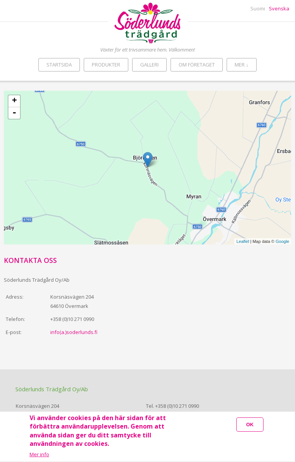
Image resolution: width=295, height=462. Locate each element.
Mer (242, 64)
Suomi (257, 8)
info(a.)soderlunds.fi (74, 332)
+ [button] (14, 101)
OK (250, 425)
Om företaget (197, 64)
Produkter (106, 64)
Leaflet (242, 241)
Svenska (279, 8)
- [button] (14, 113)
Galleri (149, 64)
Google (282, 241)
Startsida (59, 64)
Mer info (39, 455)
